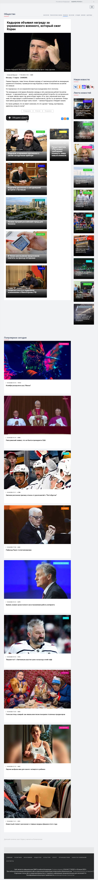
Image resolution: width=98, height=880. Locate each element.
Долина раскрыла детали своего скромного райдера (82, 159)
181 (88, 108)
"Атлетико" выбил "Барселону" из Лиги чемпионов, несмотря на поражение (84, 227)
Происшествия (64, 858)
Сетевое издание (57, 870)
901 (88, 292)
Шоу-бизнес (64, 344)
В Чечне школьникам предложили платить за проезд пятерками (23, 257)
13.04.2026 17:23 (10, 712)
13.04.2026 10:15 (10, 383)
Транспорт (87, 101)
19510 (19, 383)
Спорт (66, 454)
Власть (41, 166)
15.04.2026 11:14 (80, 155)
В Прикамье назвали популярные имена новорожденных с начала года (82, 204)
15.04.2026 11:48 (80, 108)
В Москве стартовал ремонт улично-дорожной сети (82, 250)
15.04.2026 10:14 (80, 222)
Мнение (82, 15)
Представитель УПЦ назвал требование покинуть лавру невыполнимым (59, 151)
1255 (88, 178)
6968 (18, 438)
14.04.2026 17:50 (10, 547)
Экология (44, 15)
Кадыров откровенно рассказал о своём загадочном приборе (23, 155)
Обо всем (70, 15)
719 (88, 155)
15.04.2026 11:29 (80, 134)
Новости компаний (79, 858)
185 (88, 134)
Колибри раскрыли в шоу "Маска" (18, 386)
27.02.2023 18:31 (13, 252)
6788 (18, 493)
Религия (63, 15)
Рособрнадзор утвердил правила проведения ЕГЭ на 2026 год (84, 296)
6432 (18, 547)
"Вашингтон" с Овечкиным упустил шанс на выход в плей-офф (29, 660)
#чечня (37, 111)
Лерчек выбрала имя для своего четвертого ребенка (25, 770)
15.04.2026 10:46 (80, 178)
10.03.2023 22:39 (57, 143)
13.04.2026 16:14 (10, 438)
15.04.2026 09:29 (80, 269)
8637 (21, 218)
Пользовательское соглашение (83, 872)
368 (88, 246)
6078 (18, 602)
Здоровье (89, 15)
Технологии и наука (54, 15)
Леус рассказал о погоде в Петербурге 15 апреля (83, 182)
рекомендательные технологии (64, 876)
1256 (88, 312)
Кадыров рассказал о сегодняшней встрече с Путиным (24, 189)
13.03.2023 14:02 (13, 218)
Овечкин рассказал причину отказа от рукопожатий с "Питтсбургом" (31, 496)
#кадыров (27, 111)
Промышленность (85, 307)
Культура (65, 673)
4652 (18, 767)
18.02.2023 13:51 (13, 284)
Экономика (40, 200)
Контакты (10, 862)
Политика (18, 858)
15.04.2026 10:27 (80, 199)
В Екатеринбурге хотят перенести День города (83, 137)
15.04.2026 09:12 (80, 292)
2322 (88, 199)
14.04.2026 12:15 (10, 767)
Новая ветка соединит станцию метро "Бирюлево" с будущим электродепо (83, 113)
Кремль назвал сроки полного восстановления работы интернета (30, 605)
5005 (18, 712)
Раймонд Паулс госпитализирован (18, 550)
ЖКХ (89, 238)
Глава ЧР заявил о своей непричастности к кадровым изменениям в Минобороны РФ (22, 290)
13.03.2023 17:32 (13, 184)
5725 (18, 657)
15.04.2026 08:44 (80, 312)
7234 (21, 252)
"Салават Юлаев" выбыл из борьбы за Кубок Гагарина (83, 273)
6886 (64, 143)
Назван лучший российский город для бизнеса (25, 223)
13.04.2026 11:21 (10, 822)
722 (88, 222)
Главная (9, 858)
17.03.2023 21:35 (23, 75)
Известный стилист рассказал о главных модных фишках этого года (31, 825)
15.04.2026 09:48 (80, 246)
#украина (48, 111)
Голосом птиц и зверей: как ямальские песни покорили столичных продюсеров (35, 715)
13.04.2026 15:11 (10, 493)
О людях (76, 15)
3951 (18, 822)
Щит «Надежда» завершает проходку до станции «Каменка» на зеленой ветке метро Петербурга (83, 317)
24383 (21, 150)
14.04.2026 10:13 (10, 657)
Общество (40, 132)
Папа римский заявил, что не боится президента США (26, 441)
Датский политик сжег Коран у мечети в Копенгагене (23, 840)
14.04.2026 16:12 (10, 602)
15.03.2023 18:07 (13, 150)
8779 (21, 184)
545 (88, 269)
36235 (21, 284)
